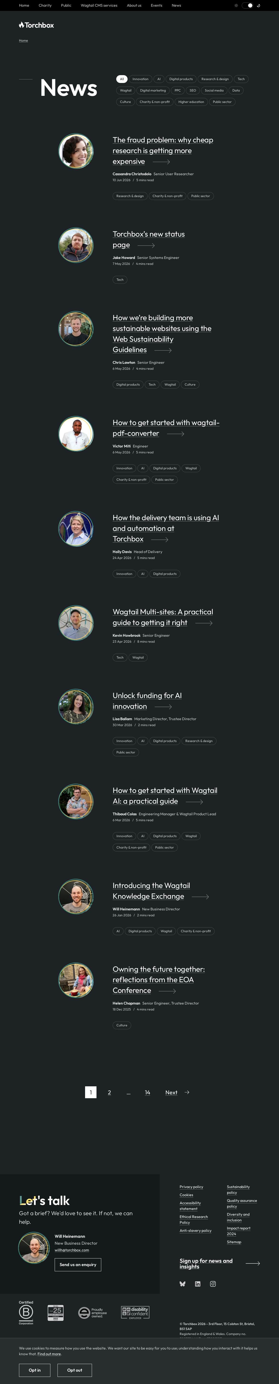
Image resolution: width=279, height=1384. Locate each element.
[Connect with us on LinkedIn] (198, 1284)
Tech (241, 79)
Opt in (35, 1370)
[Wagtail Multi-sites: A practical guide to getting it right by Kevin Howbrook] (166, 619)
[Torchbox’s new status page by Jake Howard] (166, 241)
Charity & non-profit (155, 102)
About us (134, 5)
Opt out (74, 1370)
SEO (193, 90)
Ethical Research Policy (194, 1219)
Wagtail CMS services (99, 5)
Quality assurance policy (242, 1203)
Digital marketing (153, 90)
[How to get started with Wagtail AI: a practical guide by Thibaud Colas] (166, 798)
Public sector (222, 102)
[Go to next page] (177, 1092)
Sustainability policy (238, 1189)
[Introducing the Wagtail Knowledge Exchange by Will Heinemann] (166, 893)
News (176, 5)
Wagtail (125, 90)
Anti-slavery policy (196, 1230)
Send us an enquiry (78, 1264)
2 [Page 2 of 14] (109, 1092)
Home (23, 40)
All (122, 79)
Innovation (141, 79)
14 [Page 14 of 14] (147, 1092)
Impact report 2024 (238, 1231)
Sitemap (234, 1241)
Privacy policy (191, 1186)
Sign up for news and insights (220, 1263)
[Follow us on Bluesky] (182, 1284)
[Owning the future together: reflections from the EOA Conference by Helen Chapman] (166, 982)
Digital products (181, 79)
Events (156, 5)
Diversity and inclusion (238, 1217)
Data (236, 90)
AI (159, 79)
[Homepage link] (24, 5)
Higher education (191, 102)
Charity (45, 5)
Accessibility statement (190, 1205)
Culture (125, 102)
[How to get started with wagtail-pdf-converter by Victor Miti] (166, 430)
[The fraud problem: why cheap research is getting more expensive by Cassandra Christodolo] (166, 152)
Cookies (186, 1194)
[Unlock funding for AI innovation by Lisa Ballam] (166, 703)
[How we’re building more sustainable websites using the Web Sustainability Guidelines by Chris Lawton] (166, 335)
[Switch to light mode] (247, 5)
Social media (214, 90)
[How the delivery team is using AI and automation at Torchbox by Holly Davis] (166, 530)
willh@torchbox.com (72, 1250)
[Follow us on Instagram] (213, 1284)
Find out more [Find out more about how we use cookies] (49, 1353)
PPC (178, 90)
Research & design (215, 79)
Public (66, 5)
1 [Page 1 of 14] (91, 1092)
